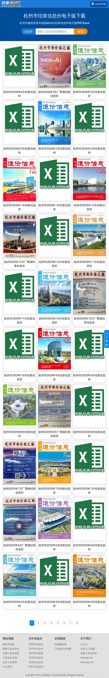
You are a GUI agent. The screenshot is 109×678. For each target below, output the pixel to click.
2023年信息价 (36, 657)
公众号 (84, 644)
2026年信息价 (36, 644)
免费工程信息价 (88, 653)
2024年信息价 (36, 653)
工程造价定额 (10, 657)
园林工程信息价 (11, 648)
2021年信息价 (36, 666)
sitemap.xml (87, 662)
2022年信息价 (36, 662)
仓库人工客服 (87, 648)
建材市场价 (9, 644)
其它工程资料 (10, 662)
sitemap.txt (86, 657)
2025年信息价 (36, 648)
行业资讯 (7, 666)
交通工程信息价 (11, 653)
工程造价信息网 (62, 648)
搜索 (81, 31)
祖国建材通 (60, 644)
